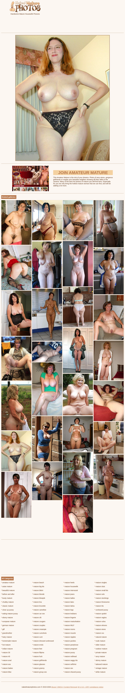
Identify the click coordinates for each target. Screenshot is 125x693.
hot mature (5, 645)
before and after (7, 594)
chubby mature (7, 602)
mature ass (6, 664)
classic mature (7, 606)
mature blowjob (38, 598)
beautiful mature (8, 590)
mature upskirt (100, 614)
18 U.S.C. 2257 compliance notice (90, 687)
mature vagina (100, 618)
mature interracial (70, 590)
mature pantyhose (70, 645)
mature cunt (37, 637)
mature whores (100, 625)
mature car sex (38, 614)
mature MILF (68, 625)
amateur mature (7, 583)
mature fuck (37, 656)
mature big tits (38, 586)
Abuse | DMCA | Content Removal (64, 687)
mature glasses (38, 664)
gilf (3, 629)
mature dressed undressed (43, 641)
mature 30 (5, 652)
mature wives (100, 629)
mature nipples (69, 637)
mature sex (68, 668)
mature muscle (69, 633)
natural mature (100, 637)
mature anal (6, 660)
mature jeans (68, 594)
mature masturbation (71, 621)
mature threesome (101, 602)
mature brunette (39, 606)
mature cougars (38, 621)
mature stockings (101, 598)
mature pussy (69, 652)
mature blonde (38, 594)
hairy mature (6, 637)
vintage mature (100, 668)
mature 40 (5, 656)
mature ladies (69, 598)
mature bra (37, 602)
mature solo (99, 594)
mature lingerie (69, 618)
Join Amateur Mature (83, 172)
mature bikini (37, 590)
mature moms (69, 629)
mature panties (69, 641)
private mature (100, 652)
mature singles (100, 583)
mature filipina (38, 652)
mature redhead (70, 656)
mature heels (68, 583)
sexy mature (99, 656)
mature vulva (99, 621)
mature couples (38, 625)
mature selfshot (69, 664)
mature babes (7, 668)
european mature (8, 621)
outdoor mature (100, 649)
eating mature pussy (9, 614)
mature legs (68, 610)
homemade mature (9, 641)
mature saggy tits (70, 660)
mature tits (99, 606)
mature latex (68, 602)
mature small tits (101, 590)
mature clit (36, 618)
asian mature (6, 586)
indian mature (7, 649)
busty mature (6, 598)
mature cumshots (39, 633)
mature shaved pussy (72, 672)
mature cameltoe (39, 610)
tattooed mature (101, 664)
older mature (99, 645)
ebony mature (7, 618)
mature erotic (37, 645)
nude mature (99, 641)
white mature (99, 672)
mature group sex (39, 672)
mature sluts (99, 586)
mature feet (37, 649)
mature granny (38, 668)
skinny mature (100, 660)
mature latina (68, 606)
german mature (7, 625)
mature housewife (70, 586)
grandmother (6, 633)
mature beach (38, 583)
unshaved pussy (101, 610)
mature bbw (6, 672)
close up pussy (7, 610)
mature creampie (39, 629)
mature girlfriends (39, 660)
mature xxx (99, 633)
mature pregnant (70, 649)
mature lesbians (70, 614)
